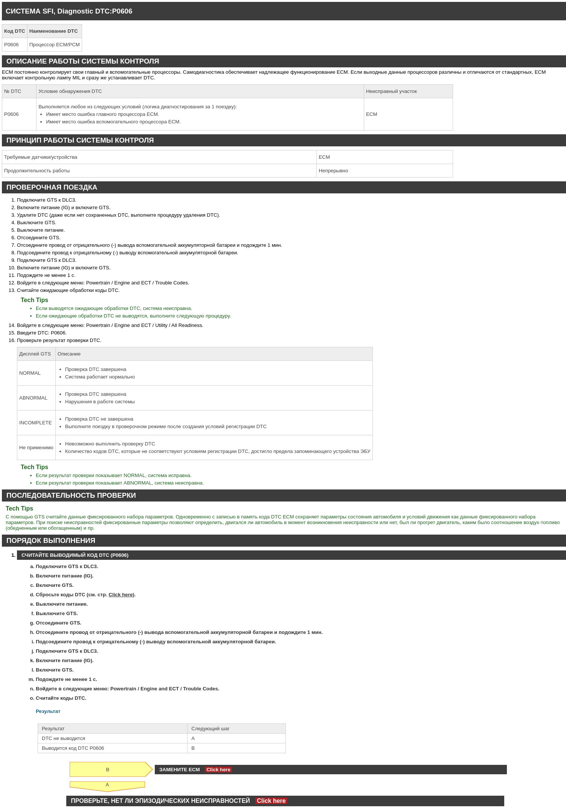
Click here (121, 594)
